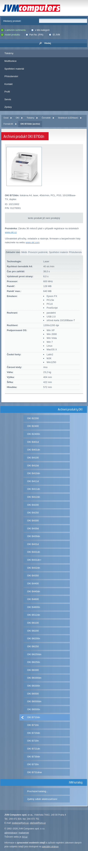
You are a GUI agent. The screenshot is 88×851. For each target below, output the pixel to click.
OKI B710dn (33, 717)
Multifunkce (10, 61)
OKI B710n (33, 725)
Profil (7, 91)
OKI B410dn (33, 473)
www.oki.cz (11, 232)
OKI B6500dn (34, 701)
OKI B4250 (33, 512)
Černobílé (46, 118)
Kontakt (8, 84)
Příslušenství (11, 76)
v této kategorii (40, 30)
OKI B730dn (33, 756)
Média (24, 252)
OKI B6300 (33, 670)
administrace (10, 832)
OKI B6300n (33, 685)
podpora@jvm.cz (20, 823)
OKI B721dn (33, 748)
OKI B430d (33, 528)
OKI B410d (33, 465)
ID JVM (54, 34)
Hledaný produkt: (12, 21)
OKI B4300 (33, 520)
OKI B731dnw (34, 772)
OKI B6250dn (34, 654)
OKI (17, 118)
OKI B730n (33, 764)
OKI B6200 (33, 630)
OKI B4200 (33, 504)
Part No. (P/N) (34, 34)
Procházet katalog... (37, 791)
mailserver (24, 832)
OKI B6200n (33, 638)
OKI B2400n (33, 434)
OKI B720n (33, 740)
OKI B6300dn (34, 677)
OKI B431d (33, 544)
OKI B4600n (33, 607)
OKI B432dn (33, 567)
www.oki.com (33, 242)
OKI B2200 (33, 418)
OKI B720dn (33, 733)
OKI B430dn (33, 536)
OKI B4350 (33, 575)
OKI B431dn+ (34, 559)
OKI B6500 (33, 693)
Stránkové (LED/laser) (68, 118)
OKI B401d (33, 442)
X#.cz (24, 836)
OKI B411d (33, 481)
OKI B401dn (33, 449)
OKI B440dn (33, 591)
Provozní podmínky (38, 252)
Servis (7, 99)
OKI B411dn (33, 489)
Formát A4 (8, 124)
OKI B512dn (33, 614)
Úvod (5, 118)
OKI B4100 (33, 457)
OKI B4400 (33, 583)
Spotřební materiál (14, 68)
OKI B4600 (33, 599)
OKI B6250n (33, 662)
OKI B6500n (33, 709)
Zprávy (8, 107)
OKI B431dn (33, 552)
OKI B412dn (33, 497)
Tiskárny (8, 53)
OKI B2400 (33, 426)
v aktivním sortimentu (13, 30)
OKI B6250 (33, 646)
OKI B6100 (33, 622)
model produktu (10, 34)
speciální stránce (50, 846)
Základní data (13, 252)
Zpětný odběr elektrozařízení (42, 799)
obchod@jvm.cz (38, 823)
